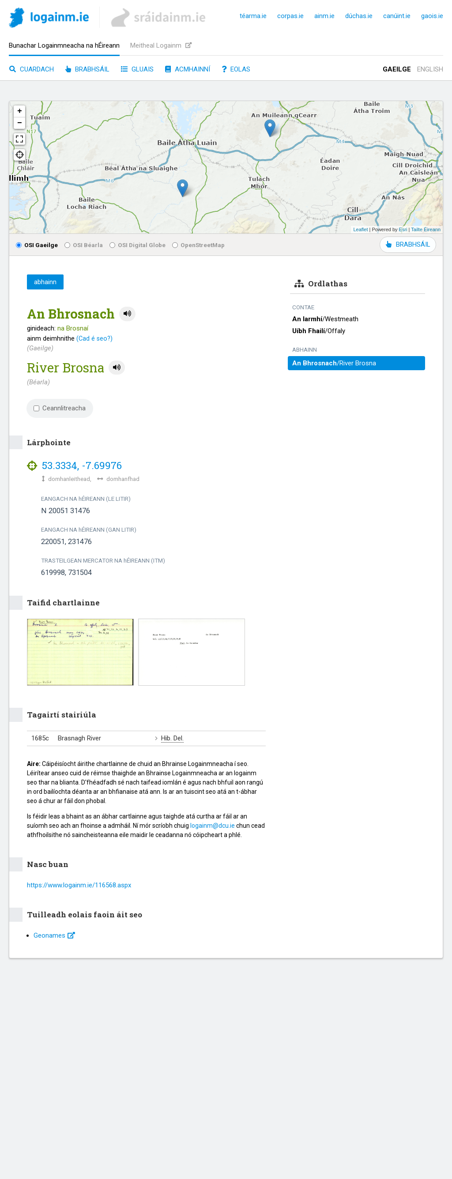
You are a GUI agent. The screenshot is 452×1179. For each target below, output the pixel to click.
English (430, 69)
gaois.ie (432, 16)
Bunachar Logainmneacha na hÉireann (64, 45)
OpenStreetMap (198, 244)
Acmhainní (187, 69)
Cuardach (31, 69)
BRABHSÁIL (408, 244)
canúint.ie (397, 16)
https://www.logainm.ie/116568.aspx (79, 885)
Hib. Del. (172, 738)
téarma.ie (253, 16)
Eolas (236, 69)
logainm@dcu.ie (212, 825)
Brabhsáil (87, 69)
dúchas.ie (359, 16)
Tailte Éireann (426, 229)
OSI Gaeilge (37, 244)
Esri (403, 229)
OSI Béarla (83, 244)
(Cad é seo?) (94, 338)
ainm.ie (324, 16)
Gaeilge (397, 69)
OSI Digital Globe (137, 244)
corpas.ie (290, 16)
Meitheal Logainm (161, 45)
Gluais (137, 69)
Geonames (54, 935)
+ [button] (19, 111)
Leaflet (360, 229)
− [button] (19, 123)
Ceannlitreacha (60, 408)
